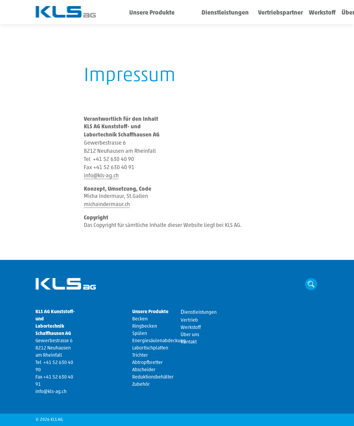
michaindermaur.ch (107, 205)
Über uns (306, 13)
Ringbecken (144, 326)
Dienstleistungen (203, 13)
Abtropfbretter (147, 362)
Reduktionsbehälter (153, 377)
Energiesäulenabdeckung (159, 341)
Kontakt (189, 342)
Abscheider (144, 370)
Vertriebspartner (247, 13)
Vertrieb (189, 320)
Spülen (139, 333)
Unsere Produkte (146, 13)
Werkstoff (280, 13)
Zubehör (141, 384)
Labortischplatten (150, 348)
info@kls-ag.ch (101, 176)
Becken (140, 319)
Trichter (140, 355)
